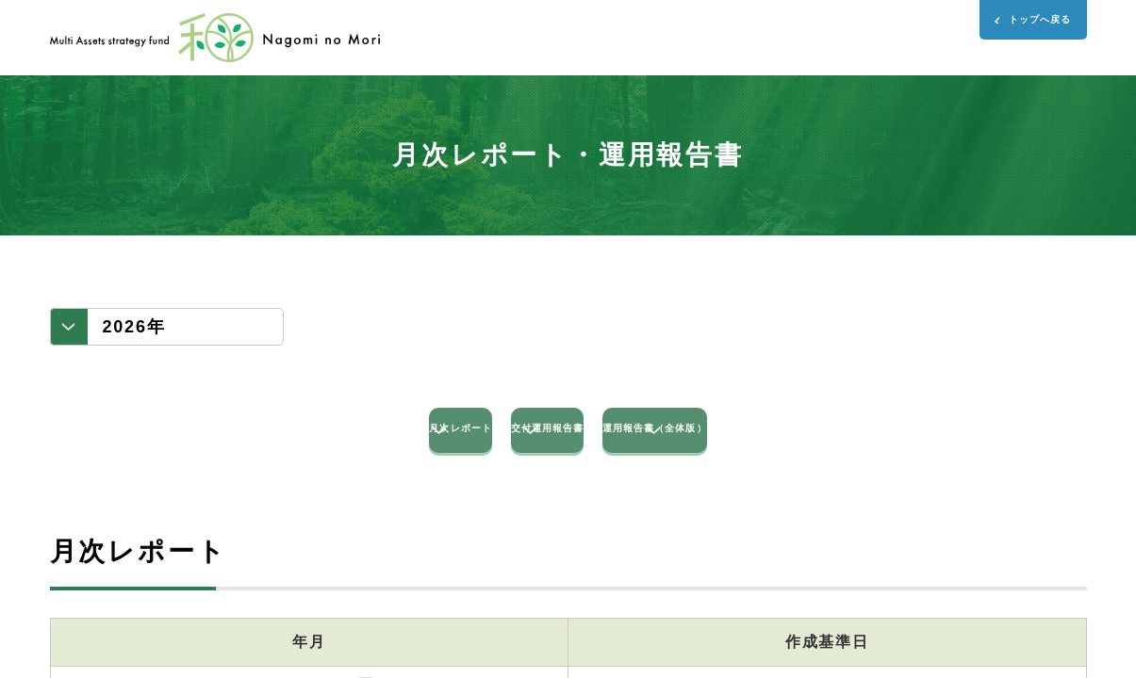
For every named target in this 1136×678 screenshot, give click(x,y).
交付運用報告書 (568, 442)
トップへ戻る (1012, 30)
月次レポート (267, 442)
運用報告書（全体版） (870, 442)
